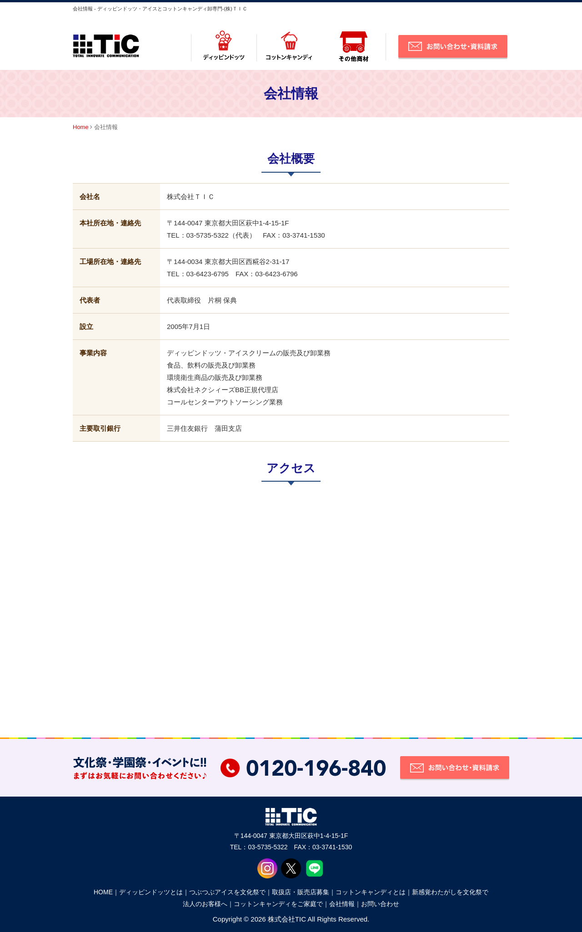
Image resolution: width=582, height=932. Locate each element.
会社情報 (342, 903)
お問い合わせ (380, 903)
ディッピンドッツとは (151, 892)
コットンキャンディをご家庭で (278, 903)
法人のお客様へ (205, 903)
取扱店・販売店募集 (300, 892)
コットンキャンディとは (371, 892)
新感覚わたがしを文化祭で (450, 892)
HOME (103, 892)
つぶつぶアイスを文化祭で (227, 892)
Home (81, 127)
